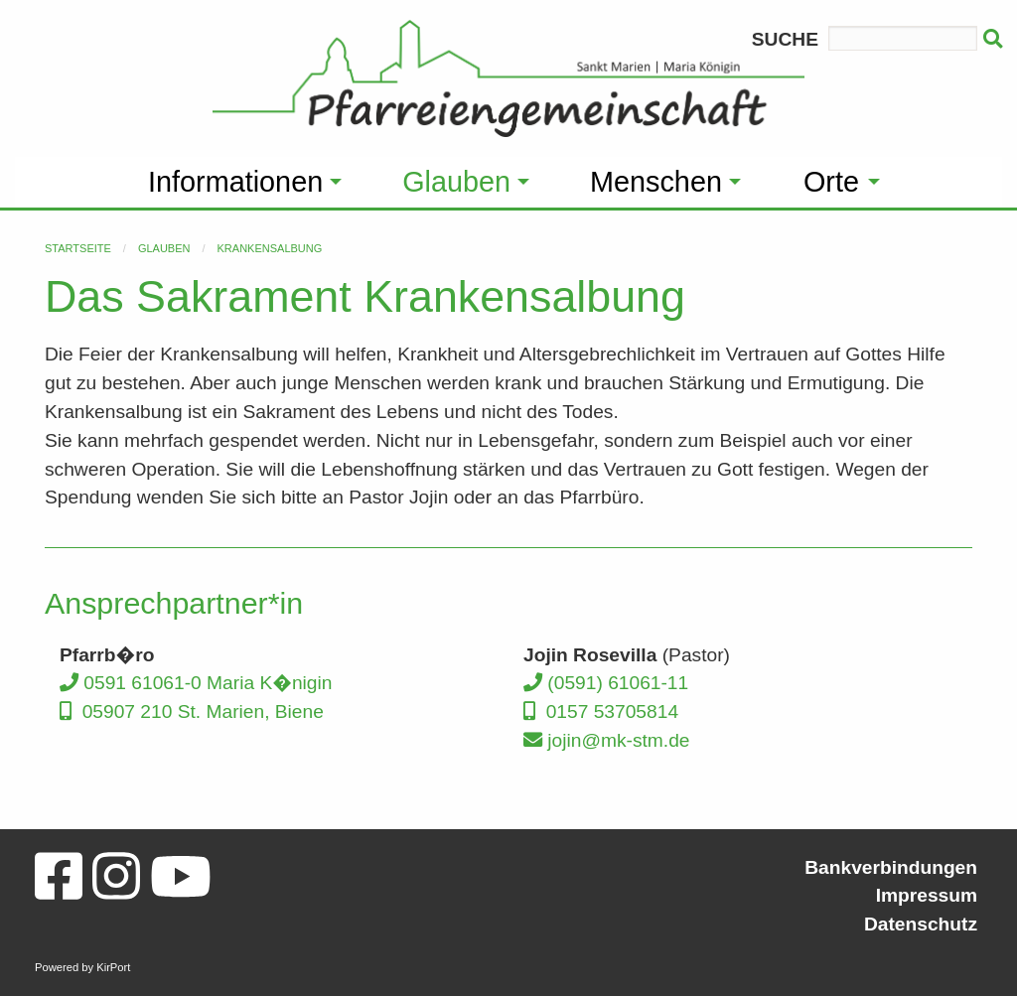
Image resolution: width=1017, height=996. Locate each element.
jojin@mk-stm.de (606, 740)
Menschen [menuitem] (656, 182)
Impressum (926, 895)
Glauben (164, 248)
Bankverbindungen (890, 867)
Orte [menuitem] (831, 182)
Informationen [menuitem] (235, 182)
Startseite (78, 248)
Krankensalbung (270, 248)
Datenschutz (920, 924)
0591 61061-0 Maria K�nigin (196, 682)
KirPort (113, 967)
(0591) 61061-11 (605, 682)
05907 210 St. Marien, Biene (192, 711)
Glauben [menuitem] (456, 182)
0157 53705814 (600, 711)
